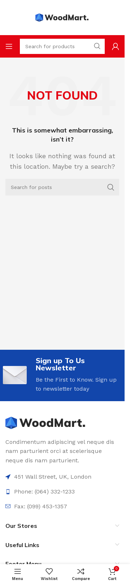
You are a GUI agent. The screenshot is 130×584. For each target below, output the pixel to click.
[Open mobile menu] (9, 46)
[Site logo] (62, 17)
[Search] (62, 187)
